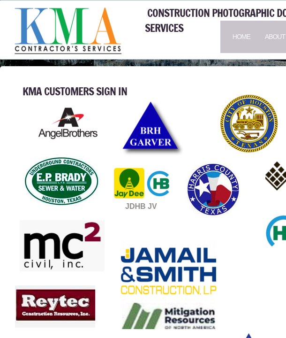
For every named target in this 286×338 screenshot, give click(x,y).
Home (241, 36)
